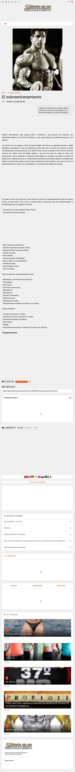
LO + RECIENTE (10, 556)
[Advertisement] (37, 16)
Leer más (6, 638)
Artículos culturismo (14, 93)
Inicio (3, 93)
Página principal (9, 760)
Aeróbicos (10, 658)
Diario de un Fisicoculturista (37, 482)
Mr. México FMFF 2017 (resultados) (21, 682)
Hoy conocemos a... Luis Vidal (19, 634)
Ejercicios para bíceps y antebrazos (21, 730)
